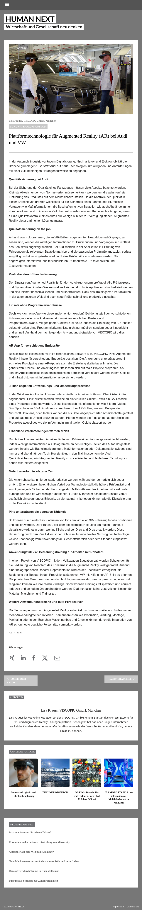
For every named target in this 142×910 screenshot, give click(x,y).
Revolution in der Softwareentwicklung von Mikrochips (40, 846)
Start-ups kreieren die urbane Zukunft (30, 836)
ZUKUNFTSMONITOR (55, 796)
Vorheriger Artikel (16, 685)
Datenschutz (133, 906)
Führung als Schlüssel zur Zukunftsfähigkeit (33, 884)
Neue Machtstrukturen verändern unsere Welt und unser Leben (44, 865)
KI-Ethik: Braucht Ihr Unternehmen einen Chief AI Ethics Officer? (87, 800)
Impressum (118, 906)
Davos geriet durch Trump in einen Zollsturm (34, 875)
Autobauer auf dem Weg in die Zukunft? (31, 856)
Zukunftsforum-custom (28, 126)
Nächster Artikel (121, 683)
